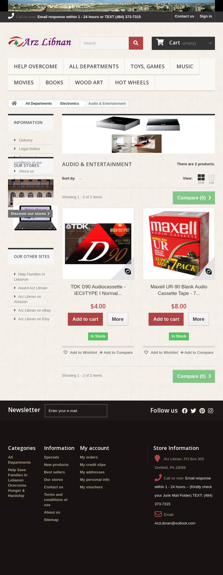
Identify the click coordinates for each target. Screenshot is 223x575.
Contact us (184, 16)
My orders (89, 471)
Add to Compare (117, 352)
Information (28, 122)
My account (94, 462)
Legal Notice (29, 146)
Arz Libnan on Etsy (33, 387)
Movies (24, 82)
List (211, 179)
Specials (51, 471)
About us (26, 169)
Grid (201, 179)
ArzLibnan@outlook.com (175, 537)
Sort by (68, 178)
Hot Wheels (132, 82)
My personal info (94, 494)
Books (54, 82)
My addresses (92, 486)
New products (56, 479)
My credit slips (93, 479)
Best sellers (54, 486)
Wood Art (89, 82)
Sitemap (51, 534)
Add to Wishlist (83, 352)
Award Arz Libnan (32, 356)
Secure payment (32, 177)
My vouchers (91, 501)
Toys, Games (147, 66)
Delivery (25, 138)
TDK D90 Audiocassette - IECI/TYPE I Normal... (98, 290)
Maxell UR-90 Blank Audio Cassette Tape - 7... (179, 290)
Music (184, 66)
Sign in (206, 16)
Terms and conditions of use (56, 513)
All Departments (94, 66)
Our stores (27, 186)
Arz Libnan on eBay (34, 378)
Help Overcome (35, 66)
